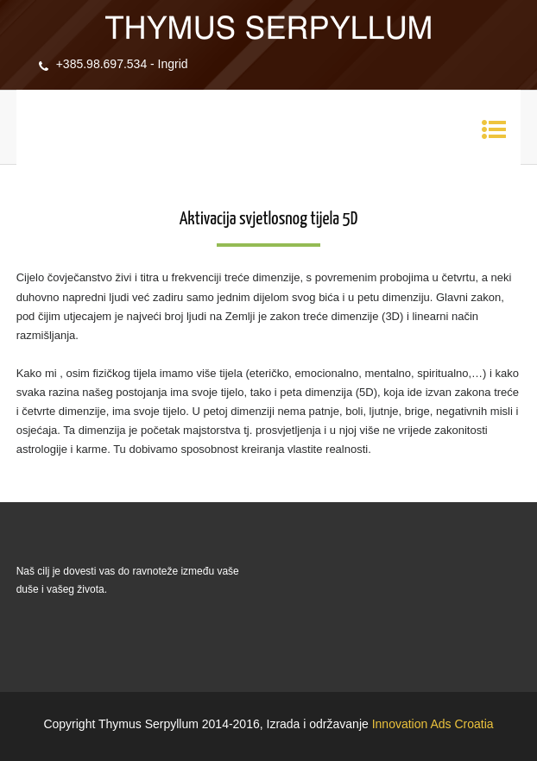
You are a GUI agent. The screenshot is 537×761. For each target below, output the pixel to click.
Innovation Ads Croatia (433, 724)
